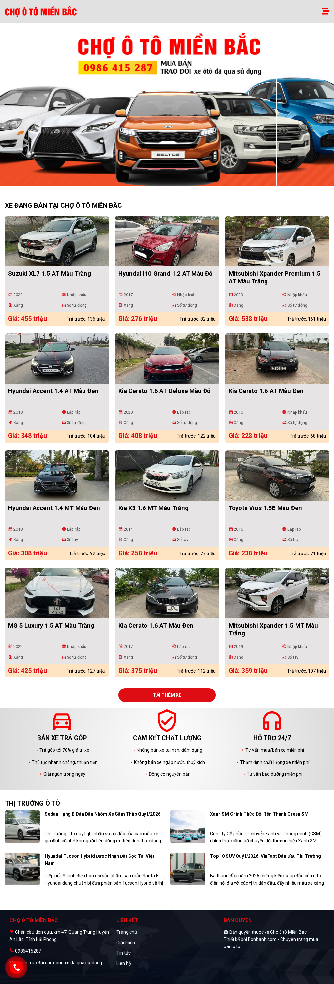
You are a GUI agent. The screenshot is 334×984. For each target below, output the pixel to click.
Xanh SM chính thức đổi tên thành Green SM (259, 814)
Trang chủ (126, 932)
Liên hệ (123, 963)
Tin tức (123, 953)
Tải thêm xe (167, 695)
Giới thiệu (125, 942)
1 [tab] (163, 182)
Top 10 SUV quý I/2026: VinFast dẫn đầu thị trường (265, 856)
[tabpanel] (167, 107)
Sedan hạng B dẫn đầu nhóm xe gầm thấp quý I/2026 (102, 814)
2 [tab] (170, 182)
